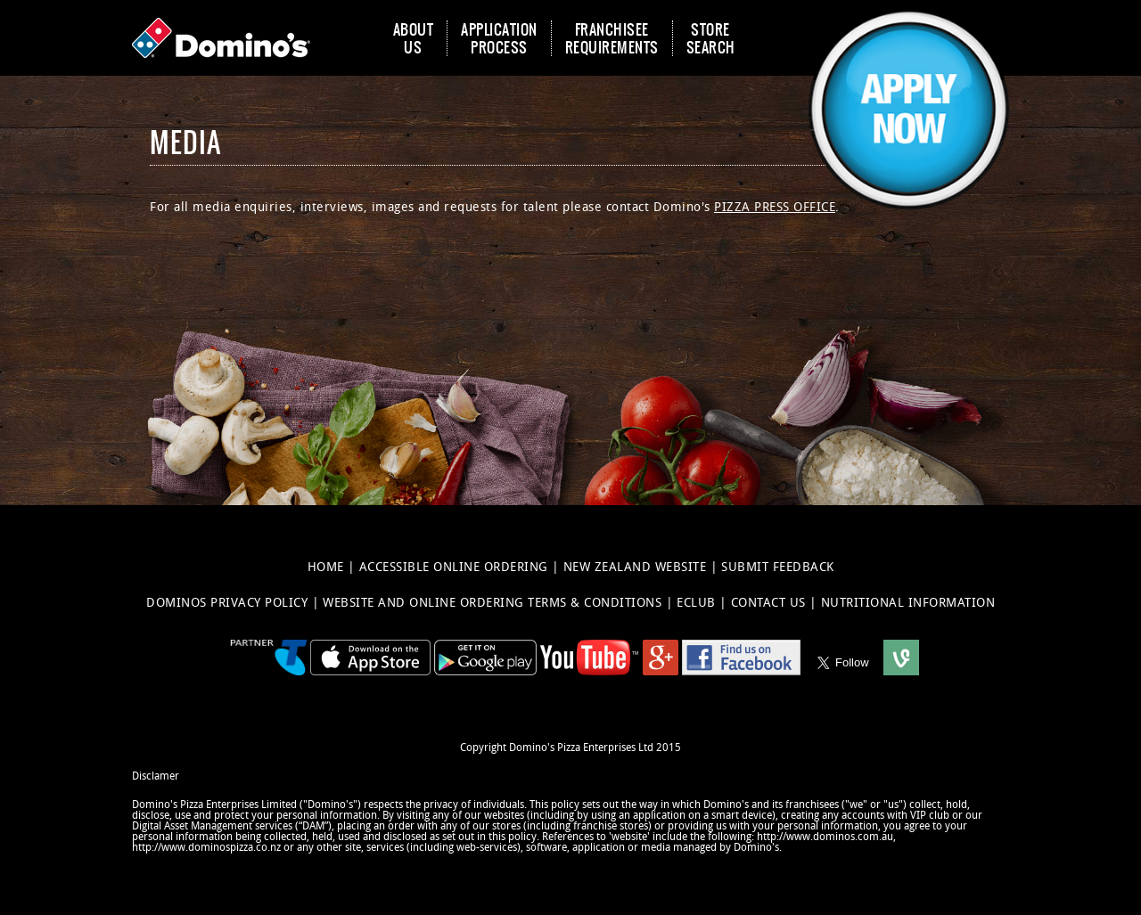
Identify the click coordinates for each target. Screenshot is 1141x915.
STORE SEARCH (710, 38)
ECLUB (698, 602)
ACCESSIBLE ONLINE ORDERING (456, 567)
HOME (328, 567)
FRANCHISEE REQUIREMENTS (612, 38)
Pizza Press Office (774, 207)
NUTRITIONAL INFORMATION (908, 602)
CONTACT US (770, 602)
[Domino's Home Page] (225, 38)
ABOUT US (413, 38)
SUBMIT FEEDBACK (777, 567)
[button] (909, 38)
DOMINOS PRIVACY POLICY (229, 602)
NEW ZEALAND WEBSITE (636, 567)
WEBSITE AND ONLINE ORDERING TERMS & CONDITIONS (494, 602)
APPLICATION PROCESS (499, 38)
